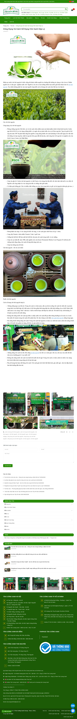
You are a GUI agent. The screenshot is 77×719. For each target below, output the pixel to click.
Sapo (11, 713)
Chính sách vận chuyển (67, 713)
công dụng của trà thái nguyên (14, 438)
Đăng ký (71, 4)
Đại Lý (37, 18)
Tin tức (43, 18)
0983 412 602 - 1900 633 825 (17, 698)
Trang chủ (7, 18)
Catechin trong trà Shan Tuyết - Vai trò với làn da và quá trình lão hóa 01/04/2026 (24, 483)
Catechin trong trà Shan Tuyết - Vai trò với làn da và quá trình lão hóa (30, 561)
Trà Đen (23, 14)
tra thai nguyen (26, 438)
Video (5, 21)
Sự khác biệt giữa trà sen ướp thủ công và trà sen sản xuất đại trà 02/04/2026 (23, 480)
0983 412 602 (7, 711)
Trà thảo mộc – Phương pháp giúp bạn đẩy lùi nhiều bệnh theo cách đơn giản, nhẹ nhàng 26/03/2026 (29, 488)
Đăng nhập (63, 4)
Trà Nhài (51, 12)
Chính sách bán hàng (53, 710)
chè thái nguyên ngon (23, 434)
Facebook (45, 637)
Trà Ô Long (41, 12)
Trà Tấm (37, 14)
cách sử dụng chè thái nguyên (12, 432)
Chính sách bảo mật (54, 713)
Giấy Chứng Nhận (64, 18)
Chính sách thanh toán (67, 710)
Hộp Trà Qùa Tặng (30, 14)
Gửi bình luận (8, 465)
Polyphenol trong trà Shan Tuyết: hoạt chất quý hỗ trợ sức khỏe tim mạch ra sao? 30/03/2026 (27, 485)
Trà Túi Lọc (56, 12)
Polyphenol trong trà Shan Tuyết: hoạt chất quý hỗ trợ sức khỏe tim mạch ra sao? (33, 568)
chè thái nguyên (13, 434)
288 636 (33, 673)
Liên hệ (12, 21)
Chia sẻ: (62, 432)
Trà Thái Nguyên (34, 12)
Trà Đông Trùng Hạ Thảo (46, 14)
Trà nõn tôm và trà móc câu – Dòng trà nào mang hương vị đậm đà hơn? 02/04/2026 (24, 477)
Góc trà (45, 710)
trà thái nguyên (35, 353)
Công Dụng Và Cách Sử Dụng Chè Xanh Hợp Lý (24, 29)
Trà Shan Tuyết (63, 12)
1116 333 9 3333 (43, 676)
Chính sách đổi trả (68, 716)
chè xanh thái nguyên (57, 318)
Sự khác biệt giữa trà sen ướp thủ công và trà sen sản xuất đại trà (29, 554)
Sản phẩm (29, 18)
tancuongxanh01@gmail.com (14, 701)
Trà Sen (47, 12)
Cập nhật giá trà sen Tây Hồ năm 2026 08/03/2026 (16, 494)
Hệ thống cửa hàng (57, 14)
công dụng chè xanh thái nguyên (15, 436)
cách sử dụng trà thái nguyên (27, 432)
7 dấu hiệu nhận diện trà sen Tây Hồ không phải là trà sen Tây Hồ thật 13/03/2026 (24, 491)
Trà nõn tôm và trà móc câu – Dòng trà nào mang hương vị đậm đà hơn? (31, 546)
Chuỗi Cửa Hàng (52, 18)
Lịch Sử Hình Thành (18, 18)
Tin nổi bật (8, 543)
